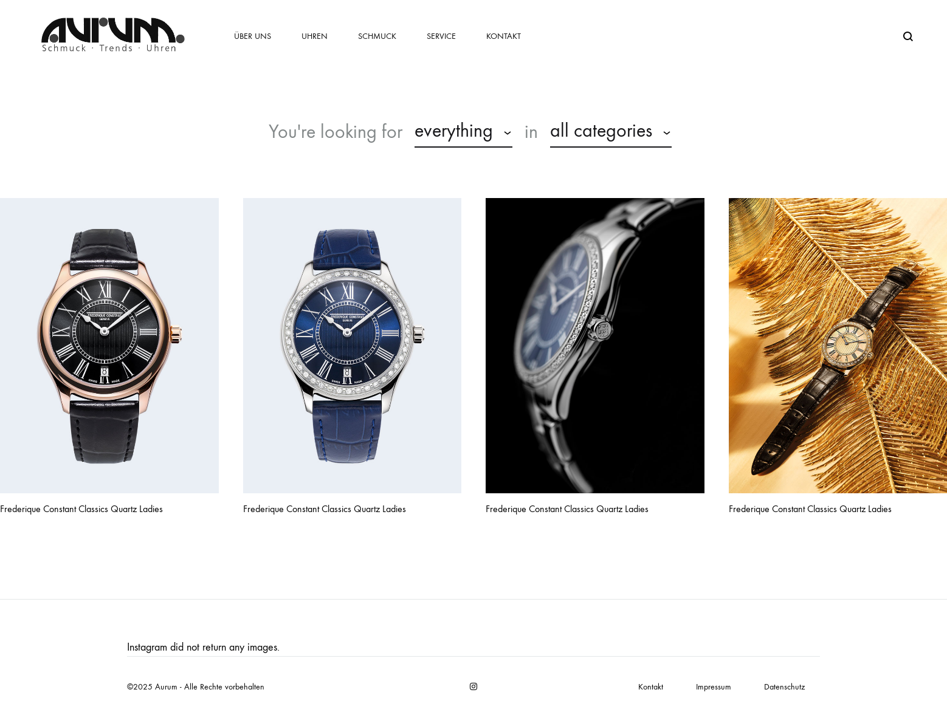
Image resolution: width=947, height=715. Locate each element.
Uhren (314, 36)
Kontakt (503, 36)
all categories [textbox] (601, 130)
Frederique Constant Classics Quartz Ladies (81, 509)
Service (441, 36)
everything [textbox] (454, 130)
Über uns (252, 36)
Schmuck (377, 36)
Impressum (713, 687)
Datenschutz (784, 687)
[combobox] (463, 132)
